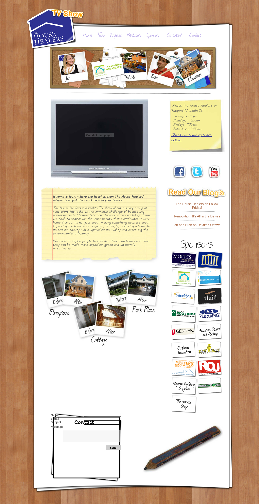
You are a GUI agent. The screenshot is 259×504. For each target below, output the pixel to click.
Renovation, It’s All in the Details (197, 216)
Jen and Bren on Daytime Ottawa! (197, 225)
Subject (56, 422)
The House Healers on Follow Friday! (197, 205)
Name (54, 415)
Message (57, 426)
